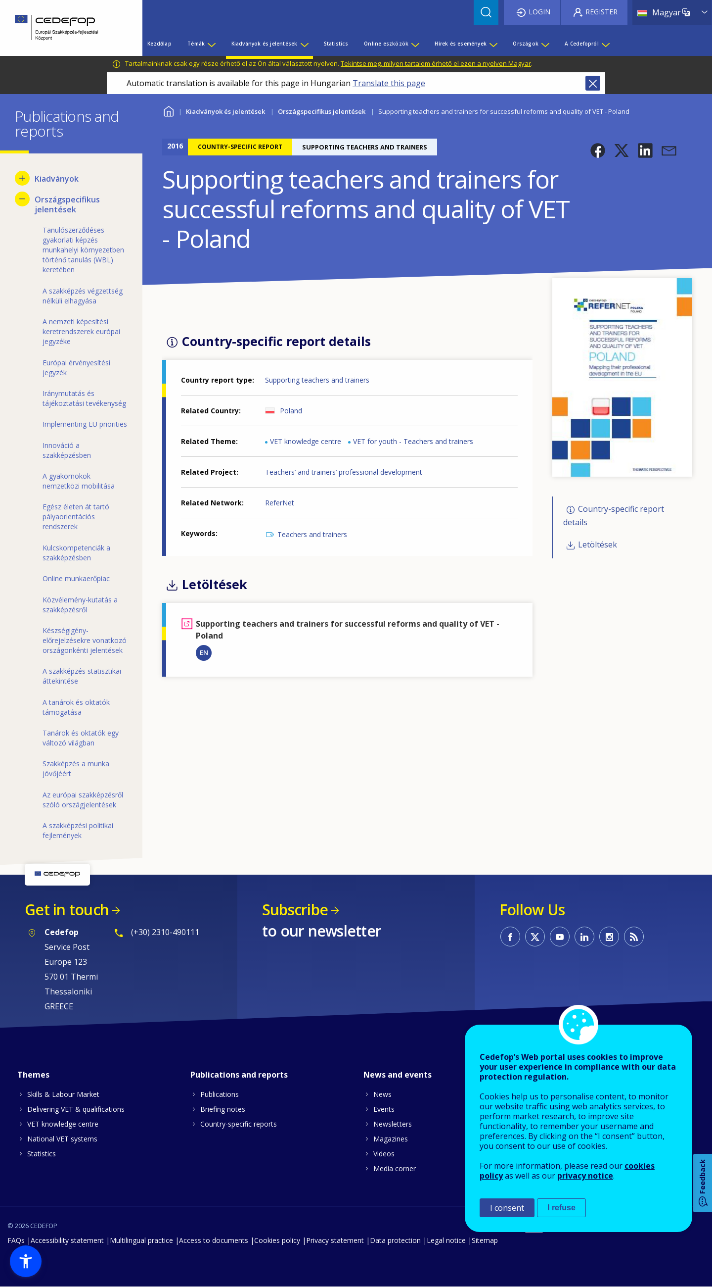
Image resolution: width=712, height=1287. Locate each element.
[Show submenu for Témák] (211, 43)
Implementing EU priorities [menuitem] (85, 424)
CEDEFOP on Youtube (560, 936)
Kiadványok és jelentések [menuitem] (264, 43)
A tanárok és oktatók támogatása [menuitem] (76, 707)
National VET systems (62, 1138)
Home (168, 110)
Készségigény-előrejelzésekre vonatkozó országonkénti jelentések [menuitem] (85, 640)
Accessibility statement (67, 1240)
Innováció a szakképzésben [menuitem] (67, 450)
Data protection (395, 1240)
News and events (397, 1074)
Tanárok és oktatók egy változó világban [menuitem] (81, 737)
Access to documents (213, 1240)
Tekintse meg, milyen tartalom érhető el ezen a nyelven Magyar (436, 63)
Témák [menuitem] (196, 43)
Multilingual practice (141, 1240)
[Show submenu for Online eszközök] (415, 43)
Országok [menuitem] (525, 43)
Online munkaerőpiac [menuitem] (76, 578)
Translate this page (389, 83)
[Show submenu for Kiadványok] (22, 178)
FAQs (16, 1240)
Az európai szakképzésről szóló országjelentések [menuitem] (83, 799)
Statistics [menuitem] (336, 43)
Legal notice (446, 1240)
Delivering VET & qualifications (76, 1109)
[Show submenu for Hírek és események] (493, 43)
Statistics (41, 1153)
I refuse (561, 1207)
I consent (507, 1207)
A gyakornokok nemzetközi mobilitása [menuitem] (79, 481)
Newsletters (392, 1124)
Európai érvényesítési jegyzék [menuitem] (76, 367)
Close (592, 83)
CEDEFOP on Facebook (510, 936)
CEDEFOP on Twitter (535, 936)
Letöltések (597, 544)
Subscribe (295, 909)
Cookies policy (277, 1240)
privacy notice (585, 1175)
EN (204, 652)
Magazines (390, 1138)
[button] (598, 150)
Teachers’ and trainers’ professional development (343, 472)
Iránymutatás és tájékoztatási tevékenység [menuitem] (84, 398)
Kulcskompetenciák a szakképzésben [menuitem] (76, 552)
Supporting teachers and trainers (317, 380)
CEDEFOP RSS (634, 936)
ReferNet (279, 502)
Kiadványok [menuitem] (57, 178)
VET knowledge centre (305, 441)
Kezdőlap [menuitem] (159, 43)
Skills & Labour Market (63, 1094)
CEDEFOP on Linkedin (584, 936)
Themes (33, 1074)
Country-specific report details (613, 515)
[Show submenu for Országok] (545, 43)
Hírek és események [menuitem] (461, 43)
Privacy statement (335, 1240)
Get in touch (67, 909)
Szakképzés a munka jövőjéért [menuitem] (76, 768)
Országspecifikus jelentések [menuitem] (67, 204)
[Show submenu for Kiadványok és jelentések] (304, 43)
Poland (291, 410)
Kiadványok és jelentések (225, 111)
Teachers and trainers (312, 534)
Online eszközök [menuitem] (386, 43)
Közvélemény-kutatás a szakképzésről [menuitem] (80, 604)
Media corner (394, 1168)
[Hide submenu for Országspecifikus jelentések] (22, 199)
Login (539, 11)
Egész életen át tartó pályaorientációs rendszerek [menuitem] (76, 516)
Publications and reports (239, 1074)
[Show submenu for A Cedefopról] (605, 43)
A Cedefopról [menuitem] (581, 43)
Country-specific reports (238, 1124)
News (382, 1094)
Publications (219, 1094)
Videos (384, 1153)
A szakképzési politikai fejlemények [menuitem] (78, 830)
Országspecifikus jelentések (321, 111)
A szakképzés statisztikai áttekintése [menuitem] (82, 676)
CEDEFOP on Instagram (609, 936)
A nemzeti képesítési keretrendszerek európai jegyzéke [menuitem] (81, 331)
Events (384, 1109)
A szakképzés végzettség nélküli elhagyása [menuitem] (83, 295)
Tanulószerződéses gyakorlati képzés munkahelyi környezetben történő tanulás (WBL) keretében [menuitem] (83, 249)
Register (601, 11)
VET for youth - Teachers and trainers (413, 441)
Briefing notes (222, 1109)
